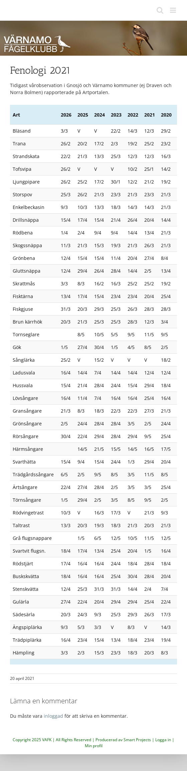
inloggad (53, 716)
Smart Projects (137, 740)
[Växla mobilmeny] (173, 10)
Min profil (94, 746)
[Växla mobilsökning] (160, 10)
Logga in (163, 740)
